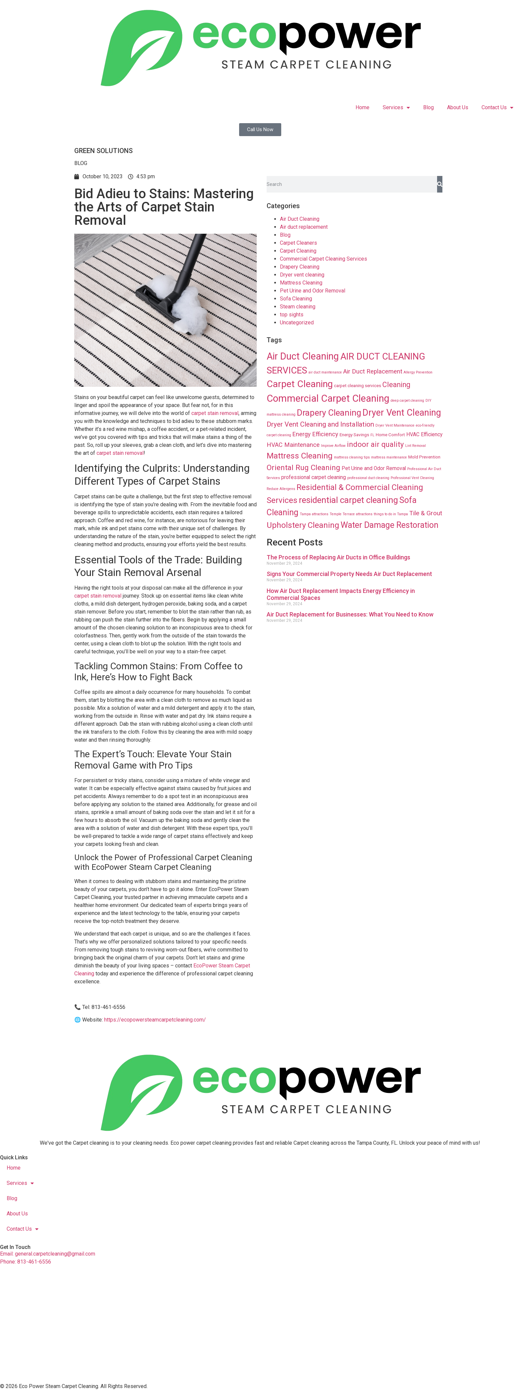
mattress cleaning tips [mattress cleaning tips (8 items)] (352, 457)
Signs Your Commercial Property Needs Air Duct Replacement (349, 573)
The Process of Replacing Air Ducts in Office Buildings (338, 557)
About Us (457, 107)
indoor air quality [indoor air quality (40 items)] (375, 444)
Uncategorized (297, 322)
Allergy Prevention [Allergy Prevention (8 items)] (418, 372)
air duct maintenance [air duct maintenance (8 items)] (325, 372)
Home (362, 107)
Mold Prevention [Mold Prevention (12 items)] (424, 456)
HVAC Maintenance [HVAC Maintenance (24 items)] (293, 445)
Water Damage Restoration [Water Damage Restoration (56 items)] (389, 525)
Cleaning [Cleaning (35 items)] (396, 384)
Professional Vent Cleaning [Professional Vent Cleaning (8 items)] (412, 478)
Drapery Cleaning (299, 267)
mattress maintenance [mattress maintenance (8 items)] (389, 457)
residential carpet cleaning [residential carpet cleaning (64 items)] (348, 500)
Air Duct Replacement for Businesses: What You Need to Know (350, 614)
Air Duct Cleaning (299, 219)
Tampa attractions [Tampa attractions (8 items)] (314, 514)
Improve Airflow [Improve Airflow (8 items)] (333, 446)
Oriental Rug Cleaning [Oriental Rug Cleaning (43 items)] (303, 467)
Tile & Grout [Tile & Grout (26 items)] (425, 513)
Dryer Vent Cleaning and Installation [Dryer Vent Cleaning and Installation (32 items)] (320, 424)
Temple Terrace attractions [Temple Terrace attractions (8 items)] (351, 514)
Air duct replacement (304, 227)
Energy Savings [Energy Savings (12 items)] (354, 434)
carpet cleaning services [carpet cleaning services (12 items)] (357, 385)
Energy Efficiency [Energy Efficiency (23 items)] (315, 434)
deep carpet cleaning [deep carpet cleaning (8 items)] (407, 400)
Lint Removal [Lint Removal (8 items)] (415, 446)
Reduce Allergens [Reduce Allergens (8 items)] (281, 489)
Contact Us (497, 108)
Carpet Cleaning (298, 251)
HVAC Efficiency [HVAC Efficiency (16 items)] (424, 435)
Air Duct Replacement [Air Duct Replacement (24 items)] (372, 371)
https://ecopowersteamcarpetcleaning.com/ (155, 1020)
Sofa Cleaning (296, 298)
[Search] (439, 184)
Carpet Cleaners (298, 243)
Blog (428, 107)
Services (396, 108)
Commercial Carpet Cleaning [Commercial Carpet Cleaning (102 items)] (328, 398)
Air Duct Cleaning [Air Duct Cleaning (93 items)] (303, 356)
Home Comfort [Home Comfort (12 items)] (390, 434)
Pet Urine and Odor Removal (312, 291)
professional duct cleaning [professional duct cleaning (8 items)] (368, 478)
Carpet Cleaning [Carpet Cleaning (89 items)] (300, 383)
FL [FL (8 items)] (372, 435)
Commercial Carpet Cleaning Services (323, 259)
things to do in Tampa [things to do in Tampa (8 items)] (391, 514)
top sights (291, 314)
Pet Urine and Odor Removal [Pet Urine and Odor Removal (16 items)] (374, 468)
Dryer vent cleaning (302, 275)
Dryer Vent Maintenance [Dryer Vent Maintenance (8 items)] (395, 425)
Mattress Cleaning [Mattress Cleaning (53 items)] (300, 455)
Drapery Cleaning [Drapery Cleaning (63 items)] (329, 413)
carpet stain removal (214, 413)
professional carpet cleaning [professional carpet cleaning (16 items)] (313, 477)
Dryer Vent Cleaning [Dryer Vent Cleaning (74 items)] (401, 412)
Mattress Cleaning (301, 283)
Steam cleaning (297, 306)
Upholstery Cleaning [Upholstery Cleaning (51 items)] (303, 525)
